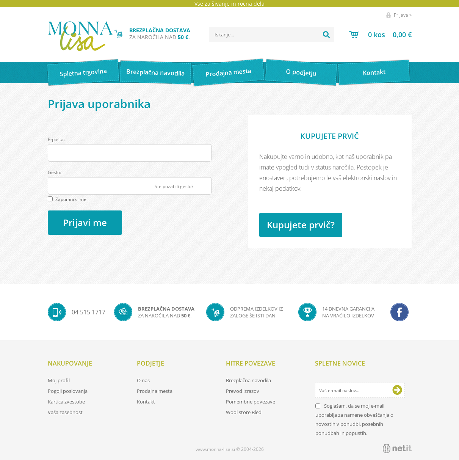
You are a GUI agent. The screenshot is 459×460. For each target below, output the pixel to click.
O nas (143, 380)
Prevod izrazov (242, 391)
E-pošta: (56, 139)
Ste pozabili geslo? (174, 186)
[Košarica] (380, 34)
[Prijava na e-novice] (397, 390)
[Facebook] (399, 312)
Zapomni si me (70, 199)
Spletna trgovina (83, 72)
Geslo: (54, 172)
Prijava (403, 15)
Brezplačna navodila (156, 72)
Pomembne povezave (250, 401)
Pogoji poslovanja (68, 391)
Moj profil (59, 380)
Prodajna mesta (228, 72)
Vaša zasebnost (65, 412)
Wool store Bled (244, 412)
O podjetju (301, 72)
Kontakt (373, 72)
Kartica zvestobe (66, 401)
